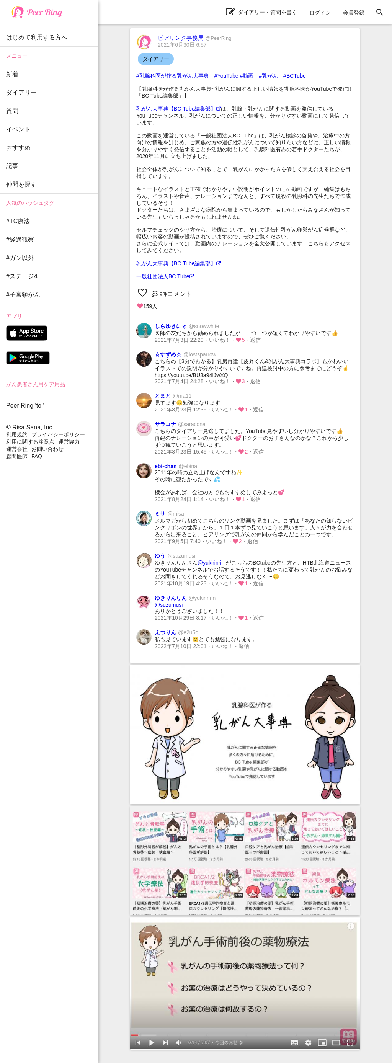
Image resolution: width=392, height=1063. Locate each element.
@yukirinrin (211, 563)
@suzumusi (169, 605)
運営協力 (69, 442)
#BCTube (294, 76)
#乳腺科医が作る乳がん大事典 (172, 76)
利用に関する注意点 (30, 442)
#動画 (247, 76)
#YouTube (226, 76)
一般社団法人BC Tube (165, 276)
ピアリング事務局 (194, 37)
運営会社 (17, 449)
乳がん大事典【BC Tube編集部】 (178, 109)
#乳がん (268, 76)
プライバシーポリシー (58, 434)
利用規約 (17, 434)
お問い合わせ (47, 449)
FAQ (36, 456)
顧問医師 (17, 456)
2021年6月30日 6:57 (182, 45)
